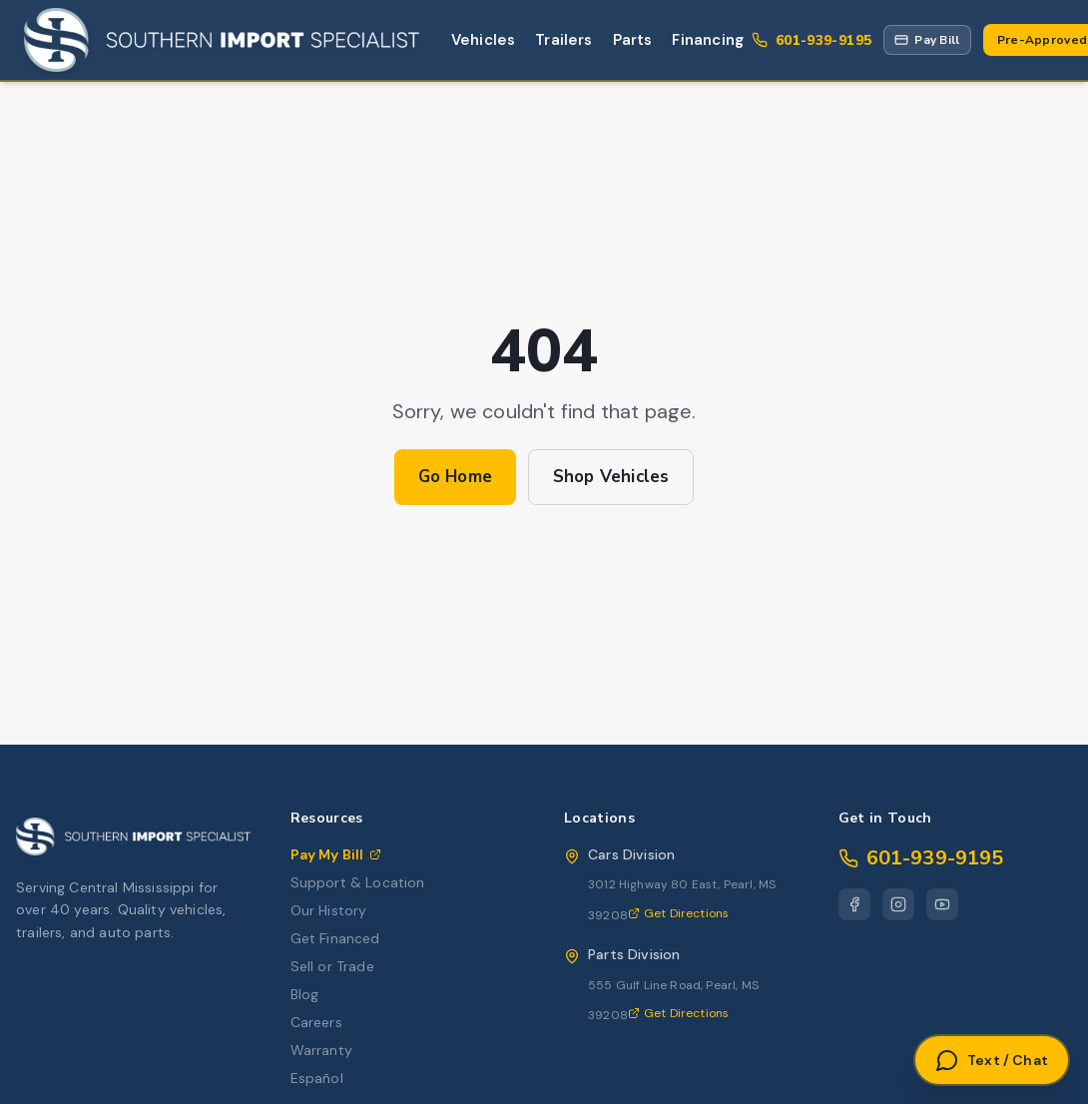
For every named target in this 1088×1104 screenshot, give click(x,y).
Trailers (563, 40)
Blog (304, 994)
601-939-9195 (921, 857)
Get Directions (678, 913)
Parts (633, 40)
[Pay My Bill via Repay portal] (926, 40)
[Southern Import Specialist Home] (221, 40)
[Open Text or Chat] (991, 1060)
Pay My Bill (336, 854)
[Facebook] (854, 904)
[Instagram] (898, 904)
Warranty (321, 1050)
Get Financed (335, 938)
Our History (328, 910)
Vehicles (483, 40)
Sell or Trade (332, 966)
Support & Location (357, 882)
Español (316, 1078)
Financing (708, 40)
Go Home (455, 476)
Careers (316, 1022)
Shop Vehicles (611, 476)
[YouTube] (942, 904)
